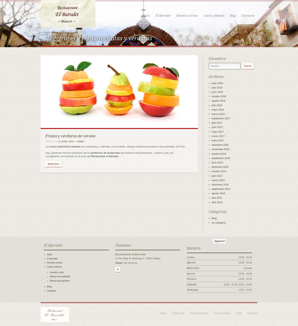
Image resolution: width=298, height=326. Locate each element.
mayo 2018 (218, 109)
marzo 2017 (218, 136)
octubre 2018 (219, 96)
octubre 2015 (219, 171)
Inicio (146, 15)
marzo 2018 (218, 114)
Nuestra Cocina (187, 15)
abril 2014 (217, 202)
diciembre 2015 (220, 166)
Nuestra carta (57, 272)
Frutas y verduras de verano (70, 136)
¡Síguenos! (219, 241)
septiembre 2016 (221, 158)
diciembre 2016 (220, 144)
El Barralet (163, 15)
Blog (233, 15)
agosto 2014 (218, 193)
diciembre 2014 (220, 184)
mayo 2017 (218, 131)
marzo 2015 (218, 180)
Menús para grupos (60, 280)
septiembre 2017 (221, 118)
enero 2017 (218, 140)
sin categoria (219, 222)
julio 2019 (217, 87)
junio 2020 (217, 83)
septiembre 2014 (221, 189)
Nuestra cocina (54, 262)
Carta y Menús (214, 15)
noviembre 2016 (220, 149)
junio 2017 (217, 127)
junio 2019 (217, 92)
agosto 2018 (218, 100)
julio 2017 (217, 122)
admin (80, 141)
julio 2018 (217, 105)
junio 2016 (217, 162)
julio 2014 (217, 197)
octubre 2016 (219, 153)
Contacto (248, 15)
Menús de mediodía (60, 276)
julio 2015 (217, 175)
